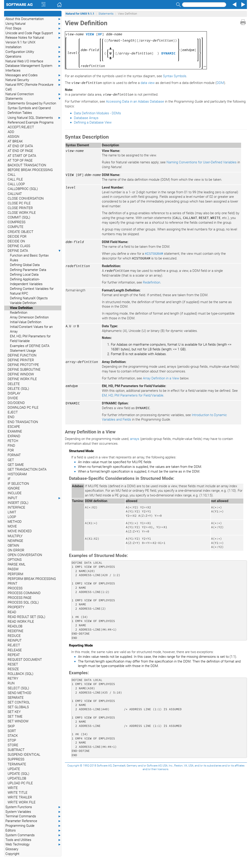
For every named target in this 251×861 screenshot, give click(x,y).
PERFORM (15, 574)
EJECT (13, 412)
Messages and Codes (33, 75)
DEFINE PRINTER (21, 360)
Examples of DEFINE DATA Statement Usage (29, 348)
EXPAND (14, 436)
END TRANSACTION (23, 422)
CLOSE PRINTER (20, 208)
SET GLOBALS (18, 707)
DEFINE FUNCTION (22, 355)
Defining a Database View (93, 122)
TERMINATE (17, 764)
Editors (33, 830)
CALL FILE (15, 179)
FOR (11, 450)
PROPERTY (16, 607)
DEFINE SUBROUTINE (24, 369)
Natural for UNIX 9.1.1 (80, 13)
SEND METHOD (19, 693)
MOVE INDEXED (20, 531)
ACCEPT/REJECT (21, 127)
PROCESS (15, 588)
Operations (33, 56)
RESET (13, 664)
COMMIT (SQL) (19, 217)
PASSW (13, 569)
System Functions (33, 807)
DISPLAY (14, 393)
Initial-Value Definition (25, 322)
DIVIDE (13, 398)
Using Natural (33, 23)
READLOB (15, 626)
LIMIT (12, 512)
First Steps (33, 28)
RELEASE (15, 650)
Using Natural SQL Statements (34, 117)
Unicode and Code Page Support (33, 33)
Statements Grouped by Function (32, 103)
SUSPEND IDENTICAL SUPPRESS (24, 757)
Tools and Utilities (33, 840)
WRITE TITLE (17, 793)
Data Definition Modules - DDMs (97, 113)
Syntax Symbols (174, 76)
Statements (33, 98)
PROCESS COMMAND (24, 593)
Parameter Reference (33, 821)
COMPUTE (15, 227)
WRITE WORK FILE (22, 802)
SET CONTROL (19, 702)
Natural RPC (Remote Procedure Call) (33, 86)
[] (104, 34)
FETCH (13, 441)
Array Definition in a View (161, 378)
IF (9, 479)
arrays (134, 439)
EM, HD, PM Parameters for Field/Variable (30, 338)
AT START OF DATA (22, 156)
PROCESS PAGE (20, 598)
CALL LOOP (16, 184)
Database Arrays (86, 118)
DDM (220, 83)
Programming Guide (33, 825)
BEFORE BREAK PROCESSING (30, 170)
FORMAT (14, 455)
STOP (12, 740)
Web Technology (33, 844)
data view (148, 83)
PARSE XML (16, 564)
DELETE (14, 384)
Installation (33, 47)
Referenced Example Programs (31, 122)
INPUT (34, 498)
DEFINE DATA (34, 250)
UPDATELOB (17, 778)
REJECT (14, 645)
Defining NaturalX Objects (29, 298)
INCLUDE (15, 493)
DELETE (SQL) (18, 389)
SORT (12, 731)
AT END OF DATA (20, 146)
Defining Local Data (24, 275)
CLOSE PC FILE (19, 203)
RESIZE (13, 669)
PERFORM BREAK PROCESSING (32, 579)
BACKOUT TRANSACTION (27, 165)
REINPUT (15, 640)
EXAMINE (15, 431)
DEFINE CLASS (19, 246)
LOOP (12, 517)
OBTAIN (13, 545)
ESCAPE (14, 427)
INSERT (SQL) (18, 503)
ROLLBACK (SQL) (20, 674)
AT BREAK (15, 141)
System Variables (33, 811)
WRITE (13, 788)
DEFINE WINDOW (21, 374)
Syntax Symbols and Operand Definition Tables (29, 110)
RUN (11, 683)
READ (12, 612)
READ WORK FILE (21, 622)
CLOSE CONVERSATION (26, 198)
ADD (11, 132)
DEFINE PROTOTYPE (23, 365)
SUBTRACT (16, 750)
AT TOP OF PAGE (20, 160)
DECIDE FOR (17, 236)
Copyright (12, 854)
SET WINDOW (18, 721)
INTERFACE (16, 507)
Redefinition (18, 313)
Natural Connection (33, 94)
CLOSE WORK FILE (22, 213)
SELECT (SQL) (18, 688)
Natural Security (33, 80)
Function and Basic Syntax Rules (29, 257)
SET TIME (15, 716)
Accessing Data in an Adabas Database (135, 101)
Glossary (11, 849)
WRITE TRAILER (20, 797)
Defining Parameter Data (28, 270)
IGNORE (14, 488)
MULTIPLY (15, 536)
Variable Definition (23, 303)
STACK (13, 736)
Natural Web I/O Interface (33, 61)
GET (11, 460)
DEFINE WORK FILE (22, 379)
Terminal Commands (33, 816)
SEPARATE (16, 698)
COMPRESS (16, 222)
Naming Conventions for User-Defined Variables (202, 162)
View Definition (21, 308)
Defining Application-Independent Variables (26, 281)
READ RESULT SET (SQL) (26, 617)
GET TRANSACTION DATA (27, 469)
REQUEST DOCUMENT (25, 660)
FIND (11, 446)
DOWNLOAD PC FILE (23, 408)
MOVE (12, 526)
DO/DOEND (16, 403)
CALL (12, 175)
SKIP (11, 726)
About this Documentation (33, 19)
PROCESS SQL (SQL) (23, 602)
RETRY (13, 678)
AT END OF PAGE (20, 151)
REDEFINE (15, 631)
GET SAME (16, 465)
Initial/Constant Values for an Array (31, 329)
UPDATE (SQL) (18, 774)
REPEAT (14, 655)
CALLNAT (15, 194)
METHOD (15, 522)
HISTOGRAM (17, 474)
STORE (13, 745)
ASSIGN (13, 137)
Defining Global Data (25, 265)
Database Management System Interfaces (33, 67)
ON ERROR (16, 550)
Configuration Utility (33, 52)
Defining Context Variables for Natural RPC (32, 291)
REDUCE (14, 636)
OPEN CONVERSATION (25, 555)
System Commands (33, 835)
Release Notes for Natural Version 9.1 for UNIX (33, 39)
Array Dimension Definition (29, 317)
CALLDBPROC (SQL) (23, 189)
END (11, 417)
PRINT (12, 584)
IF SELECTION (18, 484)
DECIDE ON (16, 241)
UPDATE (14, 769)
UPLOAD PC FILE (20, 783)
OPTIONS (15, 560)
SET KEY (14, 712)
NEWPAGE (15, 541)
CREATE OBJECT (20, 232)
